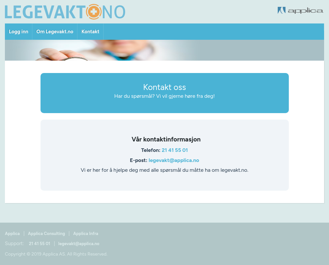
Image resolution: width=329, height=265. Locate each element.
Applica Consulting (46, 233)
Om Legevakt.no (54, 32)
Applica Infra (85, 233)
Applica (12, 233)
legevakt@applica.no (174, 160)
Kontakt (90, 32)
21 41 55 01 (175, 150)
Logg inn (18, 32)
